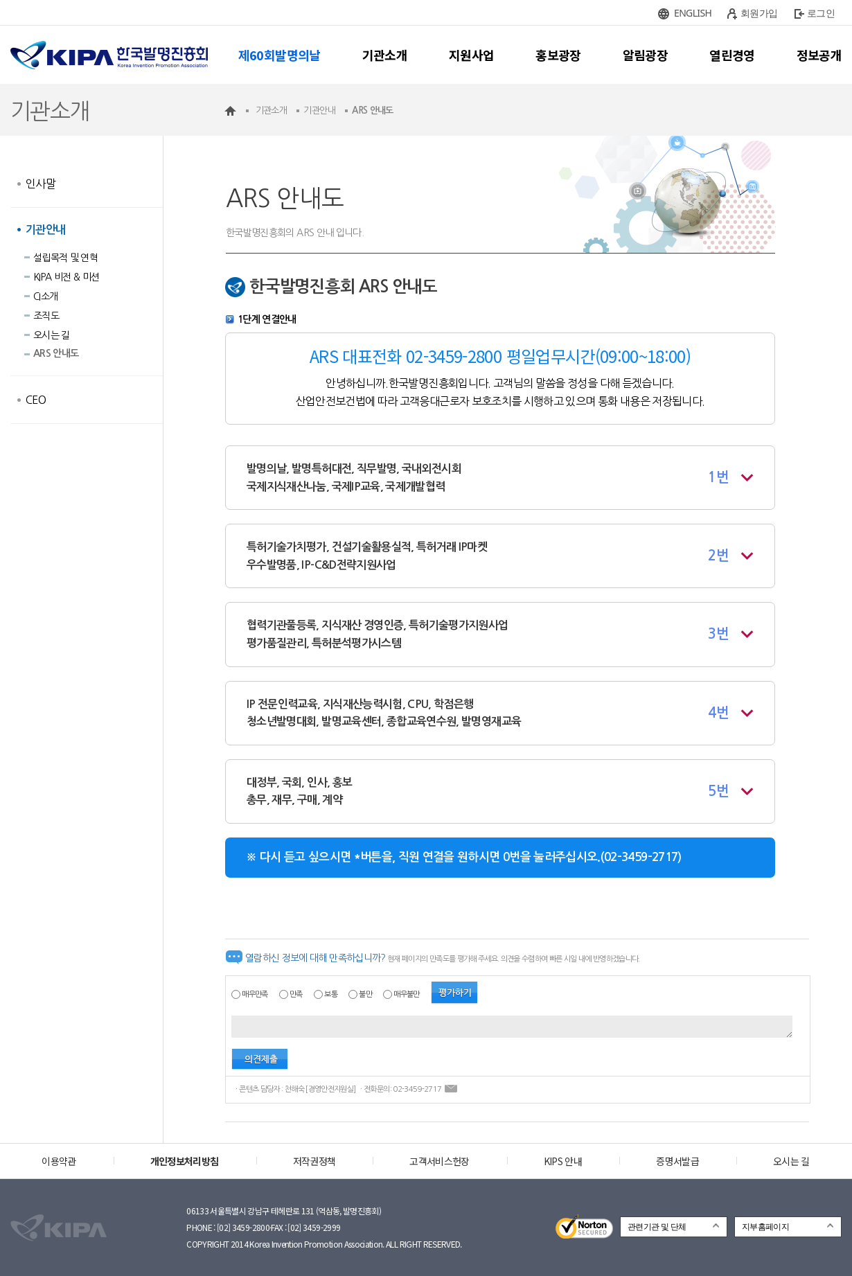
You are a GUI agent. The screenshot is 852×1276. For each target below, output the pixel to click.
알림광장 (645, 55)
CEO (36, 399)
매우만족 (254, 994)
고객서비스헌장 (439, 1161)
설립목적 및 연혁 (65, 258)
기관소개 (384, 55)
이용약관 (59, 1161)
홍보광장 (557, 55)
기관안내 (45, 229)
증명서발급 (677, 1161)
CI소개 (45, 296)
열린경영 (731, 55)
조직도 (46, 316)
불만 (365, 994)
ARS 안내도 (55, 353)
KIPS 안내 (563, 1161)
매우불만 (406, 994)
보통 (330, 994)
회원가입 (758, 12)
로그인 (821, 12)
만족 (296, 994)
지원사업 (471, 55)
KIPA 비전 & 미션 (66, 277)
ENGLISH (692, 12)
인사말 (40, 183)
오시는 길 (51, 335)
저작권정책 (314, 1161)
